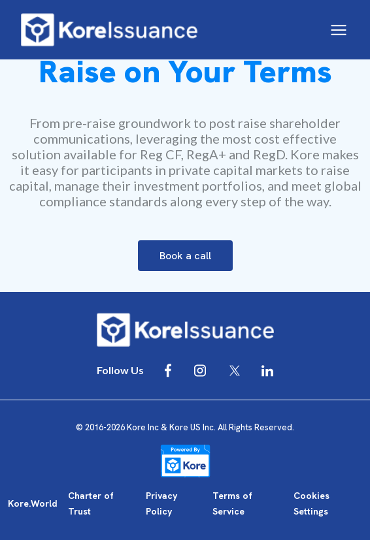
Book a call (185, 255)
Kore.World (33, 503)
